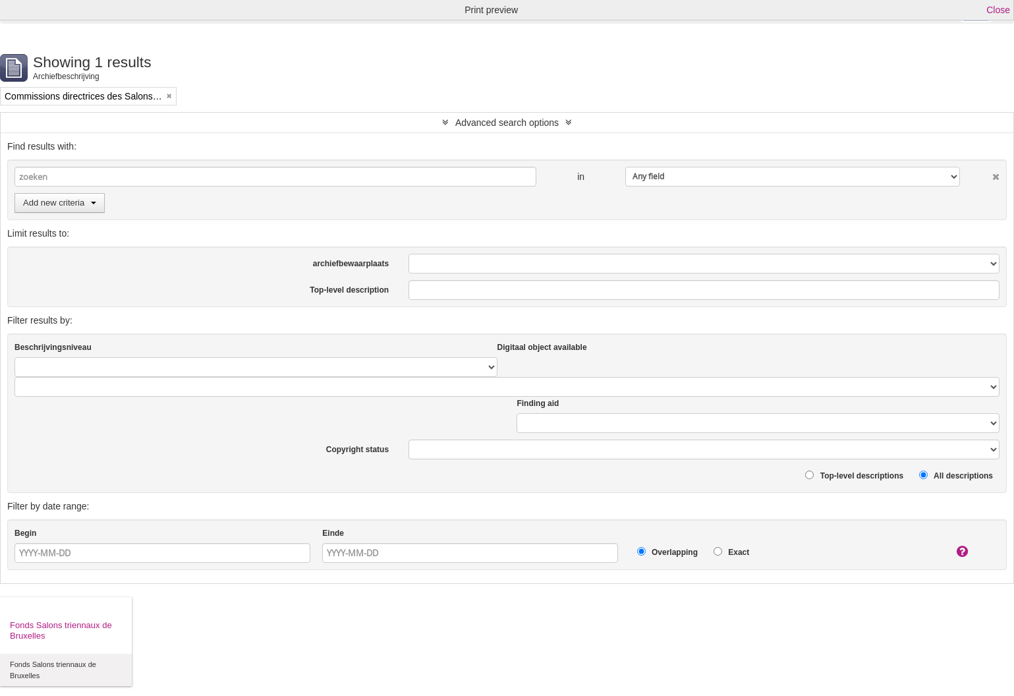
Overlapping (667, 552)
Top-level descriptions (854, 475)
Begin (25, 533)
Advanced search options (507, 122)
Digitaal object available (542, 347)
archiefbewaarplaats (351, 263)
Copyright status (357, 449)
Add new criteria (59, 203)
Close (998, 10)
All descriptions (956, 475)
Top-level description (349, 290)
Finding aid (538, 403)
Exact (731, 552)
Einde (333, 533)
